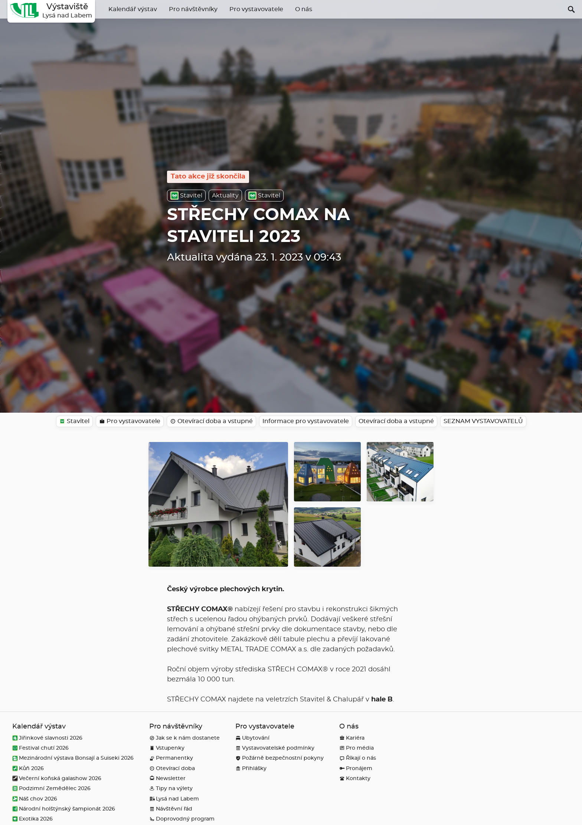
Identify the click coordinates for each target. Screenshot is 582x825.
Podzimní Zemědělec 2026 (51, 788)
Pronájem (355, 768)
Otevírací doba (172, 768)
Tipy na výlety (171, 788)
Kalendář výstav (132, 9)
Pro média (356, 748)
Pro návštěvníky (193, 9)
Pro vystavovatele (256, 9)
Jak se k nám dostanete (184, 738)
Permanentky (171, 758)
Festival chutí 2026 (40, 748)
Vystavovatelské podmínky (274, 748)
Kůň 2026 (28, 768)
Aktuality (225, 196)
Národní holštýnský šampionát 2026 (63, 809)
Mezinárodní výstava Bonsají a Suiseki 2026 (73, 758)
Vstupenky (166, 748)
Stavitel (186, 195)
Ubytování (252, 738)
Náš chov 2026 (34, 799)
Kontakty (354, 778)
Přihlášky (251, 768)
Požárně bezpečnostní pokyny (279, 758)
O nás (303, 9)
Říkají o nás (357, 758)
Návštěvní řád (170, 809)
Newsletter (167, 778)
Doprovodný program (182, 819)
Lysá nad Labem (174, 799)
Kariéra (351, 738)
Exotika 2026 (32, 819)
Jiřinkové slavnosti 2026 (47, 738)
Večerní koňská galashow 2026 (56, 778)
